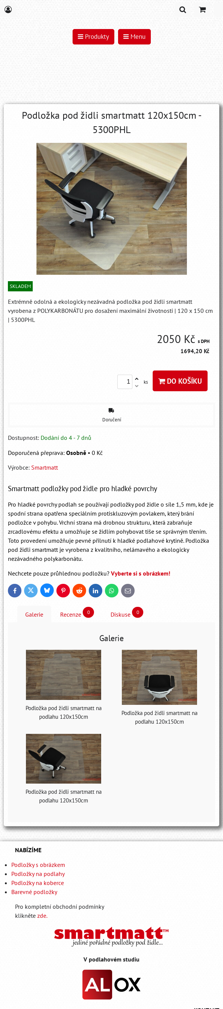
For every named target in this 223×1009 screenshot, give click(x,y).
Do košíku (180, 381)
